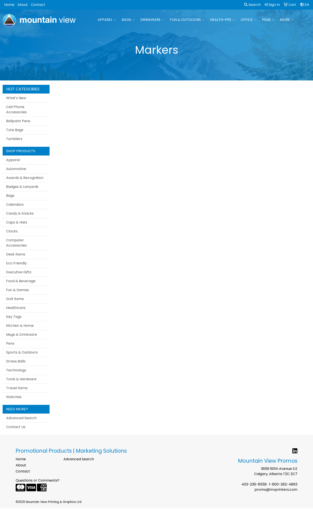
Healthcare (15, 307)
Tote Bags (14, 129)
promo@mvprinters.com (276, 489)
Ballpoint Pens (18, 120)
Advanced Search (21, 418)
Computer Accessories (16, 243)
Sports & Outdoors (22, 352)
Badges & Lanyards (22, 186)
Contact (38, 4)
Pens (268, 19)
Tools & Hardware (21, 379)
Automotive (16, 168)
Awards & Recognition (24, 177)
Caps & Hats (16, 222)
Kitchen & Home (20, 325)
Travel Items (17, 387)
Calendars (15, 204)
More (287, 19)
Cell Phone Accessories (16, 109)
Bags (128, 19)
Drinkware (152, 19)
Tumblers (14, 138)
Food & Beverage (20, 281)
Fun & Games (17, 289)
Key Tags (14, 316)
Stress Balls (15, 361)
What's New (16, 97)
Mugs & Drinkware (21, 334)
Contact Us (15, 426)
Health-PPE (222, 19)
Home (9, 4)
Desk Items (15, 254)
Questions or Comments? (37, 480)
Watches (14, 396)
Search (252, 4)
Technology (16, 370)
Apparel (107, 19)
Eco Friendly (16, 263)
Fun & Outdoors (187, 19)
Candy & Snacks (20, 213)
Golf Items (15, 298)
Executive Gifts (18, 272)
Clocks (12, 231)
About (22, 4)
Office (248, 19)
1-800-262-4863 (283, 484)
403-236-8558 (254, 484)
